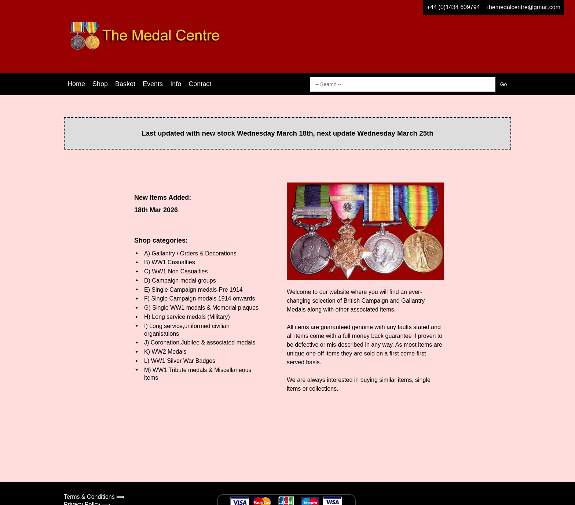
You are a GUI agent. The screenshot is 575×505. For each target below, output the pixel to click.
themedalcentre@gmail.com (523, 7)
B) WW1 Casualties (169, 262)
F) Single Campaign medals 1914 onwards (199, 298)
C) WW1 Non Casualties (176, 271)
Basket (125, 84)
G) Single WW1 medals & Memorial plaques (201, 308)
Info (175, 84)
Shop (100, 84)
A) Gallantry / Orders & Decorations (190, 253)
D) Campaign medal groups (180, 280)
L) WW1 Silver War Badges (179, 361)
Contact (199, 84)
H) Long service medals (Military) (187, 317)
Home (76, 84)
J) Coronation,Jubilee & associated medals (199, 342)
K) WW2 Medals (165, 352)
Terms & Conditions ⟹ (94, 497)
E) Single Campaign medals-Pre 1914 (193, 290)
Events (153, 84)
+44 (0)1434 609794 (453, 7)
